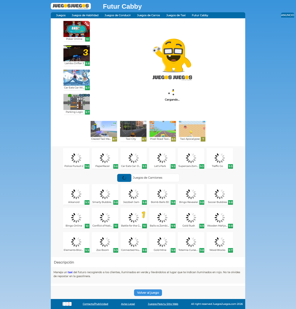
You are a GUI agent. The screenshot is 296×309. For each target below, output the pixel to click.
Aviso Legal (128, 304)
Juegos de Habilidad (85, 15)
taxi (70, 272)
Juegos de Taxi (176, 15)
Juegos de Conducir (118, 15)
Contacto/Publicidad (95, 304)
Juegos (61, 15)
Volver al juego (148, 292)
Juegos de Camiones (139, 177)
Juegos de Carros (148, 15)
